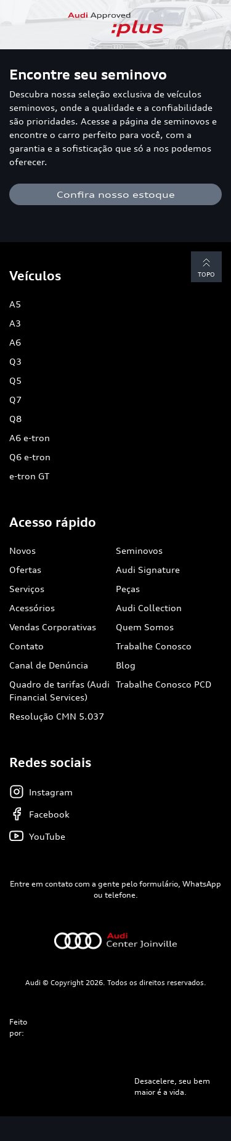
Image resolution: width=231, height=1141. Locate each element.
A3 (15, 323)
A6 (15, 342)
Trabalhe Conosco (154, 646)
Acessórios (32, 608)
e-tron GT (29, 476)
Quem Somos (145, 627)
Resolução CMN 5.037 (56, 716)
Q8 (15, 418)
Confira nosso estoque (116, 194)
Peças (128, 588)
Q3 (15, 361)
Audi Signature (148, 569)
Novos (22, 550)
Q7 (15, 399)
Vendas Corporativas (52, 627)
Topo (206, 266)
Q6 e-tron (30, 457)
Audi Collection (149, 608)
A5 (15, 304)
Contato (26, 646)
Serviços (26, 588)
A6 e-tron (29, 437)
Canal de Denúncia (48, 665)
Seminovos (139, 550)
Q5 (15, 380)
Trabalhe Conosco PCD (163, 684)
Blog (126, 665)
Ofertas (25, 569)
